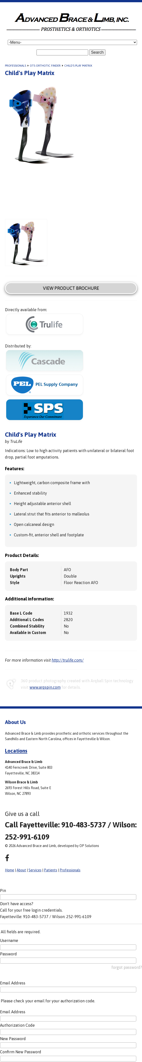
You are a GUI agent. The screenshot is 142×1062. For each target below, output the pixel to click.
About (21, 870)
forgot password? (126, 967)
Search (97, 52)
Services (35, 870)
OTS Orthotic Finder (45, 65)
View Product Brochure (71, 288)
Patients (50, 870)
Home (9, 870)
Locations (16, 751)
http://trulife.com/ (68, 660)
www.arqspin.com (45, 687)
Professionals (15, 65)
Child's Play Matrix (78, 65)
